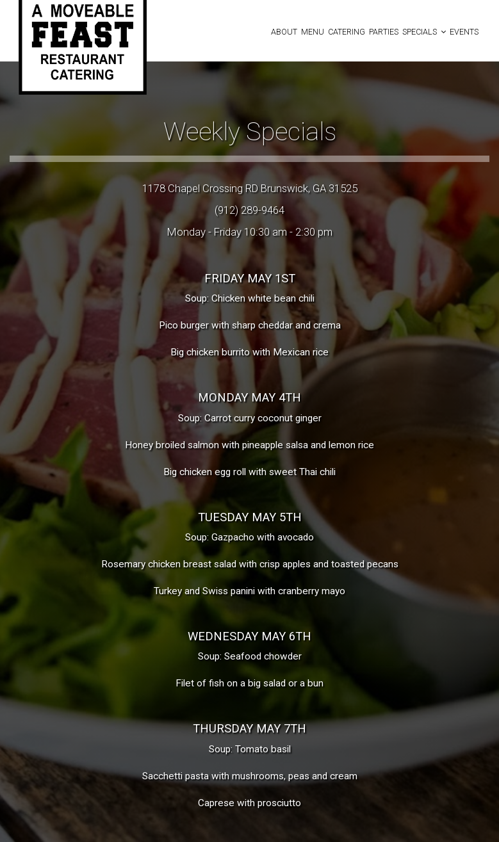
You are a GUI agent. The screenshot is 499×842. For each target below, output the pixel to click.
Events (464, 31)
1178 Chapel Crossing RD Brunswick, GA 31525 (249, 188)
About (284, 31)
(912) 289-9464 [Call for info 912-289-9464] (249, 210)
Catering (346, 31)
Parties (383, 31)
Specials (424, 31)
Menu (312, 31)
